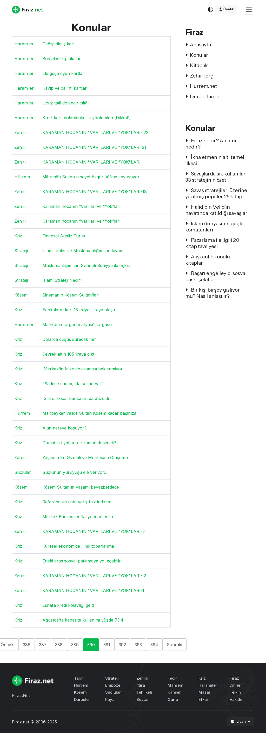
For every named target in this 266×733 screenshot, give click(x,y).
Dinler (235, 685)
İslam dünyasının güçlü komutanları (214, 226)
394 (154, 644)
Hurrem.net (201, 86)
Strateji (21, 250)
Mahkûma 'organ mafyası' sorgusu (77, 324)
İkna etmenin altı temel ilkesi (214, 160)
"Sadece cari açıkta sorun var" (72, 383)
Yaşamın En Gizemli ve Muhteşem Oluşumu (85, 457)
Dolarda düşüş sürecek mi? (69, 339)
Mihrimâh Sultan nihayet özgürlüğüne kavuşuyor (90, 176)
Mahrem (175, 685)
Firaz (234, 678)
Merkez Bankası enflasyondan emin (77, 516)
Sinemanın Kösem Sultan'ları (70, 295)
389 (75, 644)
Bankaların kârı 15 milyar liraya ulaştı (78, 309)
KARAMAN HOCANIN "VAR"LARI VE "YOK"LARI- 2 (94, 575)
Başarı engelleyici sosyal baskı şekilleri (216, 276)
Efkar (203, 699)
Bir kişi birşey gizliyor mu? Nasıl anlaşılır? (212, 293)
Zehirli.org (199, 76)
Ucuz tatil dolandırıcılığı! (66, 102)
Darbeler (82, 699)
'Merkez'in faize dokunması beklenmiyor (82, 368)
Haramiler (24, 43)
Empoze (112, 685)
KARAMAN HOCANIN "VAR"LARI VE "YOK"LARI (91, 162)
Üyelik (226, 9)
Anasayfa (198, 44)
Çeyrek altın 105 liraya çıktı (68, 354)
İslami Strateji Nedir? (62, 280)
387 (42, 644)
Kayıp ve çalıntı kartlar (64, 88)
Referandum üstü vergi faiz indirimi (76, 501)
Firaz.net (20, 721)
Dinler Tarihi (202, 96)
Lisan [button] (239, 721)
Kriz (18, 235)
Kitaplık (196, 65)
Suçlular (22, 472)
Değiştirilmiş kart (58, 43)
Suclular (113, 692)
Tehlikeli (144, 692)
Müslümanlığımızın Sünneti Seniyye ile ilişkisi (86, 265)
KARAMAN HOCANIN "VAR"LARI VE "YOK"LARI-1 (93, 590)
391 (106, 644)
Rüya (110, 699)
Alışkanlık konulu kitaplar (207, 259)
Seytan (143, 699)
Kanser (174, 692)
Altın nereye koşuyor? (64, 428)
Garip (173, 699)
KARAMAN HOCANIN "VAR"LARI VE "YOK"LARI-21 (94, 147)
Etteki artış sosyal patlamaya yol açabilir (81, 560)
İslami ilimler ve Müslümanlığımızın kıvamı (83, 250)
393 (138, 644)
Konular (196, 55)
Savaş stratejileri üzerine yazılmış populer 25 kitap (216, 193)
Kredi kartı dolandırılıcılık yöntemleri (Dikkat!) (86, 117)
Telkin (235, 692)
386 (26, 644)
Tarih (79, 678)
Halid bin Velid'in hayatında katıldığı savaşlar (216, 210)
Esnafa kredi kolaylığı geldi (68, 605)
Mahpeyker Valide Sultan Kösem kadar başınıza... (90, 413)
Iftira (140, 685)
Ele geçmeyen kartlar (63, 73)
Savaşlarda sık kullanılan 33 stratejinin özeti (216, 177)
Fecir (172, 678)
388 (59, 644)
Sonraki (174, 644)
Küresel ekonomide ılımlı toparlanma (78, 546)
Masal (204, 692)
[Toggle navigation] (249, 9)
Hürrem (22, 176)
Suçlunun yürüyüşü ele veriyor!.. (74, 472)
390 (91, 644)
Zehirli (20, 132)
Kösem (21, 295)
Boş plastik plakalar (61, 58)
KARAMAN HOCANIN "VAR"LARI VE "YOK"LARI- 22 (95, 132)
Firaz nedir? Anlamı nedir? (210, 143)
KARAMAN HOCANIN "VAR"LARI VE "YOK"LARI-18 (94, 191)
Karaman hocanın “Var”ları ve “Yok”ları (81, 206)
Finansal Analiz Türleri (64, 235)
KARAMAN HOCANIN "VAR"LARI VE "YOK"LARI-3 (93, 531)
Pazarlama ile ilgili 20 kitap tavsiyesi (212, 243)
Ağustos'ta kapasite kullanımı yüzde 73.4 (82, 620)
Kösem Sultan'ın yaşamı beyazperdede (80, 487)
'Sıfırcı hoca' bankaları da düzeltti (75, 398)
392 (122, 644)
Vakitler (237, 699)
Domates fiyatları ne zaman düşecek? (79, 442)
